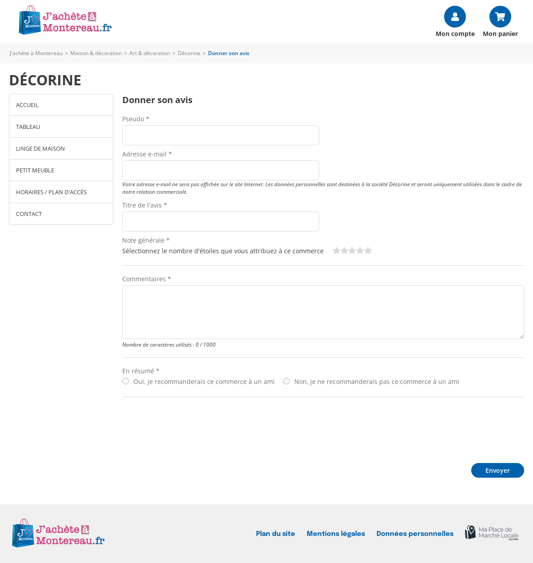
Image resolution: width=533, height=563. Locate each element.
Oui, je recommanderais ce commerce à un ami (204, 381)
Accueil (27, 105)
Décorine (189, 53)
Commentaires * (146, 279)
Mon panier (500, 33)
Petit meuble (35, 170)
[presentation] (189, 428)
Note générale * (146, 240)
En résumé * (141, 371)
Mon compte (455, 33)
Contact (29, 214)
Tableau (28, 127)
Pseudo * (135, 119)
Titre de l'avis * (144, 205)
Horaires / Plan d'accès (51, 192)
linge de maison (40, 148)
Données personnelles (415, 534)
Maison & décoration (96, 53)
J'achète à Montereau (36, 53)
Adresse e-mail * (147, 154)
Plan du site (275, 534)
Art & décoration (149, 53)
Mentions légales (336, 534)
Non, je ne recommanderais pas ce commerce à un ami (376, 381)
